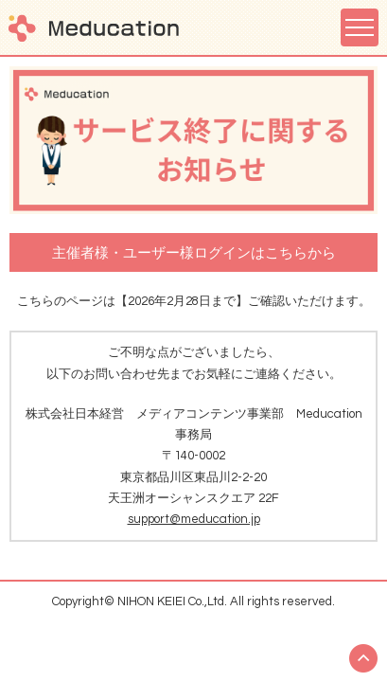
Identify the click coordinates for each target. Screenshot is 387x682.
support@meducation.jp (194, 519)
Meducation (94, 28)
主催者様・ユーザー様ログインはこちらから (194, 253)
